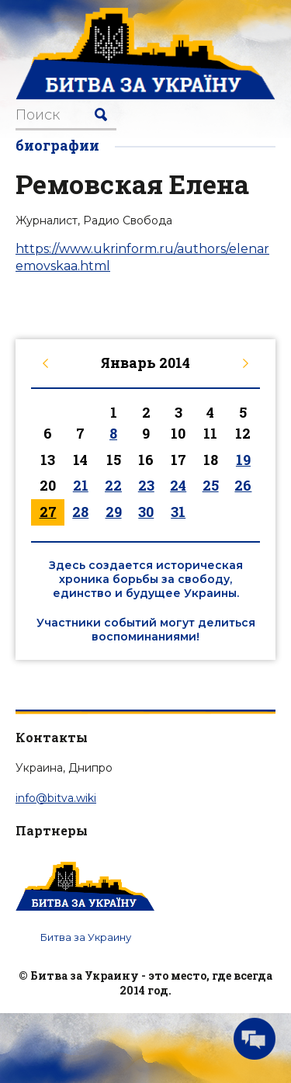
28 (80, 511)
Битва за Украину (85, 937)
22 (113, 485)
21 (80, 485)
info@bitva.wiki (56, 798)
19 (243, 459)
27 (48, 511)
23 (146, 485)
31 (178, 511)
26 (242, 485)
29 (114, 511)
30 (146, 511)
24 (178, 485)
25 (211, 485)
